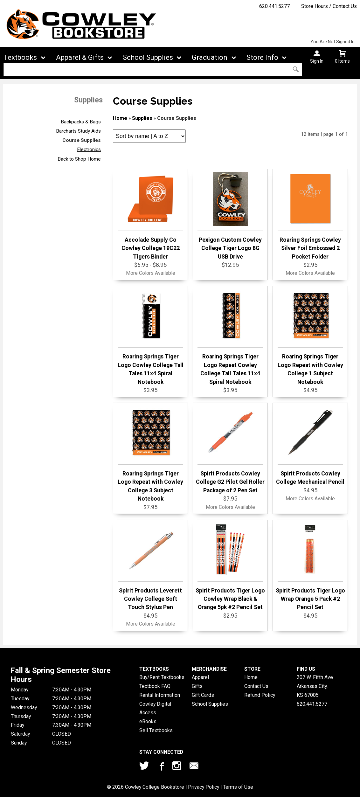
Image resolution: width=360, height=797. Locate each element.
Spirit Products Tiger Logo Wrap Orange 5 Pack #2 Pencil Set (310, 567)
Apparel (200, 677)
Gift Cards (203, 695)
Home (120, 118)
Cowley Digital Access (155, 708)
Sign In (316, 61)
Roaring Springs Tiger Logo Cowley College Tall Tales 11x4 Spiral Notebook (150, 336)
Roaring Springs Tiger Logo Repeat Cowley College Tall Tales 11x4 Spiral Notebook (230, 336)
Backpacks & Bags (81, 122)
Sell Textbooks (156, 730)
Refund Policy (259, 695)
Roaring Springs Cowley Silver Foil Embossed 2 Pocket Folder (310, 216)
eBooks (147, 721)
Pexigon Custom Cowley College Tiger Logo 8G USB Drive (230, 216)
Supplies (142, 118)
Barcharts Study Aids (78, 131)
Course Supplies (81, 140)
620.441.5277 (274, 6)
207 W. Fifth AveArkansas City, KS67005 (315, 686)
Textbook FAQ (154, 686)
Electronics (89, 149)
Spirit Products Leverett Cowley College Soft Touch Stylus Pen (150, 567)
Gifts (197, 686)
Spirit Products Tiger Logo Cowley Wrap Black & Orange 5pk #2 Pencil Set (230, 567)
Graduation (209, 57)
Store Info (262, 57)
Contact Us (256, 686)
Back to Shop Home (79, 159)
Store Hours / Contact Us (329, 6)
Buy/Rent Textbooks (161, 677)
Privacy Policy (203, 787)
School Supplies (148, 57)
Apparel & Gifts (80, 57)
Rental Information (159, 695)
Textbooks (20, 57)
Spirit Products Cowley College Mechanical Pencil (310, 445)
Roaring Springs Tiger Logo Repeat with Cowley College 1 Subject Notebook (310, 336)
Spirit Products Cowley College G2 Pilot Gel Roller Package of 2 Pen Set (230, 449)
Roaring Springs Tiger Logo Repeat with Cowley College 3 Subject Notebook (150, 453)
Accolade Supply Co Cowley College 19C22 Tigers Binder (150, 216)
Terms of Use (238, 787)
